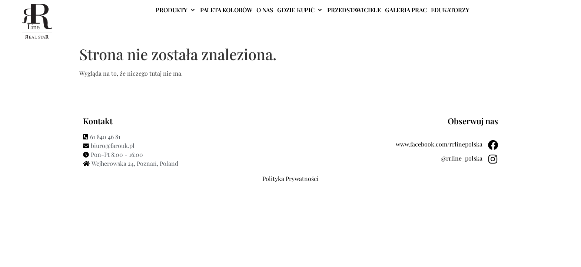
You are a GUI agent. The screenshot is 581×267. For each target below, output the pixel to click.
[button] (175, 10)
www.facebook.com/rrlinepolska (438, 144)
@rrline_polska (461, 158)
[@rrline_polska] (493, 159)
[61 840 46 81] (185, 136)
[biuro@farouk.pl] (185, 145)
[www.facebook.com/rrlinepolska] (493, 145)
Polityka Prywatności (290, 178)
